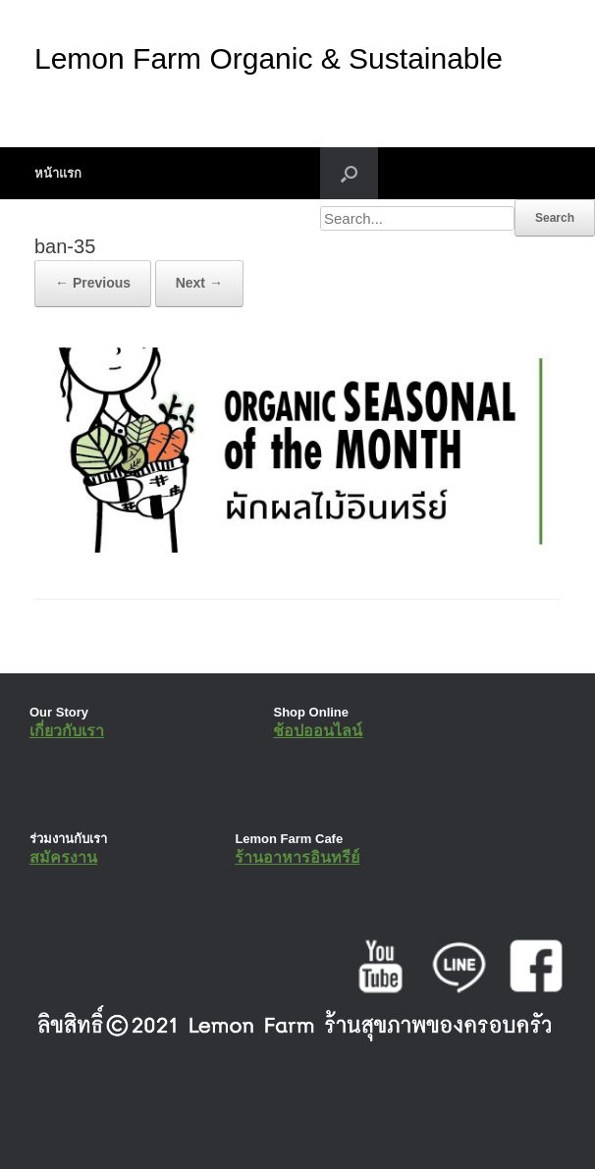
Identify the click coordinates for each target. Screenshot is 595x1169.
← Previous (93, 283)
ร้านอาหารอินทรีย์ (297, 857)
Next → (199, 283)
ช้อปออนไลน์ (317, 730)
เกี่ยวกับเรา (66, 730)
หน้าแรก (57, 173)
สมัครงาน (63, 857)
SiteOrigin (283, 1130)
